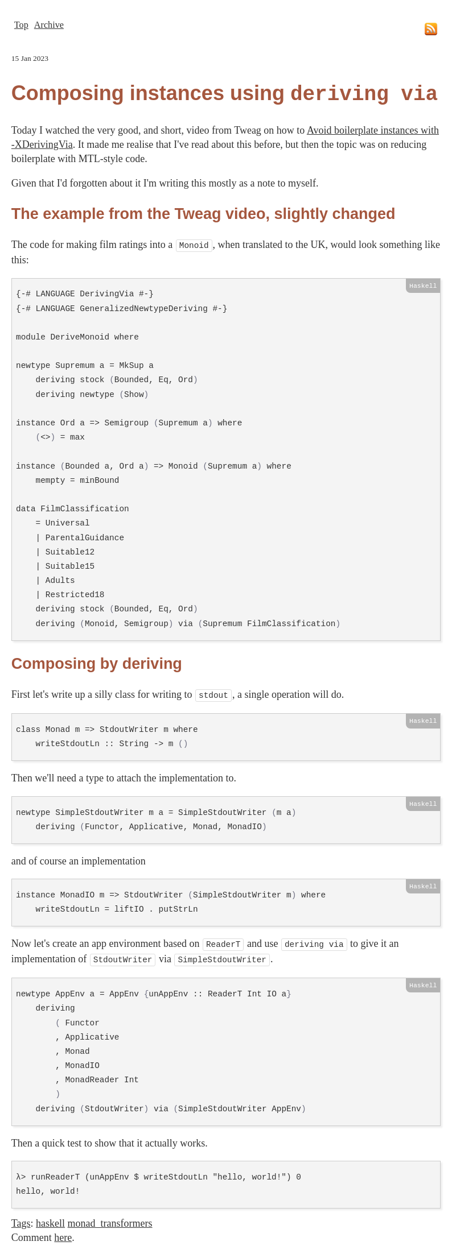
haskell (50, 1217)
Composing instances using (224, 93)
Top (21, 25)
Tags (21, 1217)
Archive (49, 25)
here (63, 1232)
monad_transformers (110, 1217)
